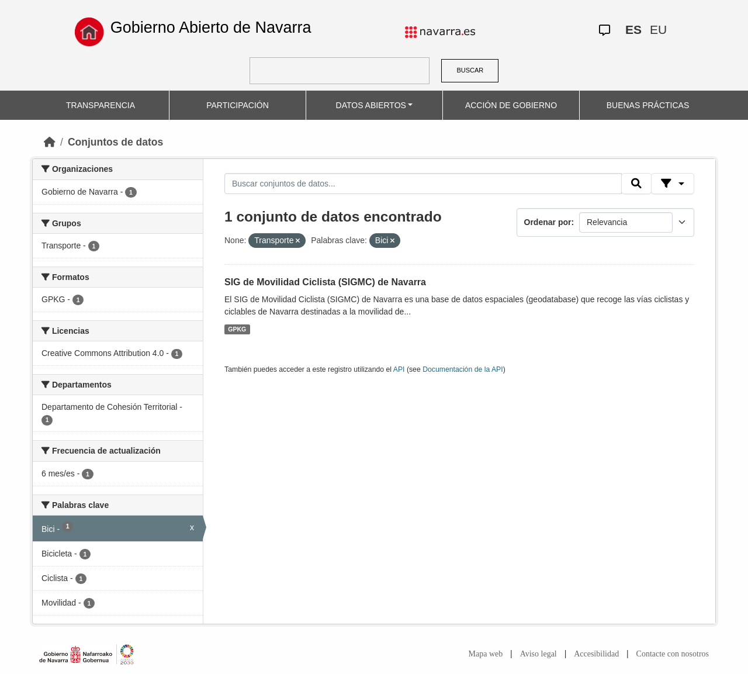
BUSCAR (469, 70)
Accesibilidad (596, 653)
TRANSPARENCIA (100, 105)
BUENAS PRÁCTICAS (648, 105)
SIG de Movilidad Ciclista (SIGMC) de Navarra (325, 282)
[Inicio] (50, 142)
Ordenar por (548, 222)
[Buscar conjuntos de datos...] (423, 183)
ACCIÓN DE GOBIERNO (511, 105)
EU (658, 29)
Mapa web (486, 653)
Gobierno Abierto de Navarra (210, 27)
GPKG (237, 329)
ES (633, 29)
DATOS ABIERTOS (371, 105)
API (399, 369)
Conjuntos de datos (115, 142)
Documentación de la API (463, 369)
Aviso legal (538, 653)
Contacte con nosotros (672, 653)
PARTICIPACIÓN (237, 105)
